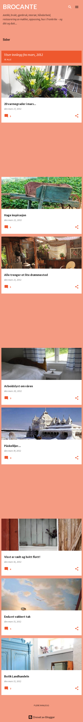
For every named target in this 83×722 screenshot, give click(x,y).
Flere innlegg (41, 705)
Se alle (7, 59)
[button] (77, 116)
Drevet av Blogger (41, 717)
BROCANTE (20, 6)
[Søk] (70, 7)
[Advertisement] (41, 149)
